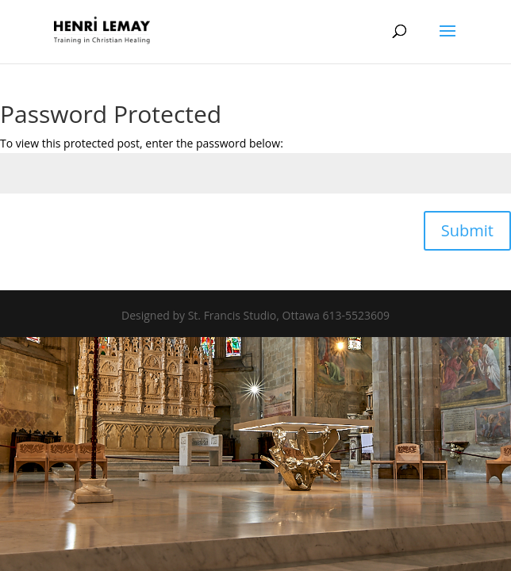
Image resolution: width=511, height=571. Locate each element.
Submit (467, 230)
